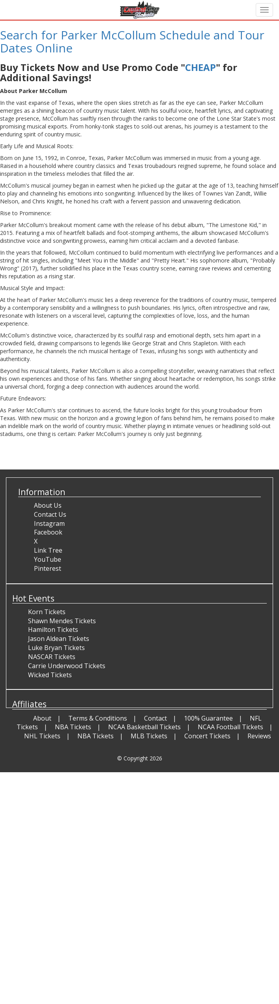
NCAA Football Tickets (230, 727)
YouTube (47, 559)
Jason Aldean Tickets (58, 638)
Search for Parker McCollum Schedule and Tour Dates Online (132, 41)
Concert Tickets (207, 736)
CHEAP (200, 67)
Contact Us (50, 514)
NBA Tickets (73, 727)
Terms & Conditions (97, 718)
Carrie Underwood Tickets (66, 665)
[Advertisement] (136, 827)
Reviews (259, 736)
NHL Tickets (42, 736)
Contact (155, 718)
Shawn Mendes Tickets (62, 621)
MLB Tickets (149, 736)
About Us (48, 505)
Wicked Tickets (50, 675)
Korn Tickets (47, 611)
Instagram (49, 523)
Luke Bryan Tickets (56, 647)
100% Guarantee (208, 718)
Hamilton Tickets (53, 629)
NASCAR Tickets (51, 656)
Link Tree (48, 550)
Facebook (48, 532)
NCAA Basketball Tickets (144, 727)
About (42, 718)
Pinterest (47, 568)
